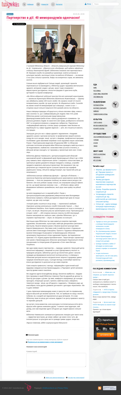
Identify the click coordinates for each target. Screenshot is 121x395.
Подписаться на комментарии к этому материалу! (45, 342)
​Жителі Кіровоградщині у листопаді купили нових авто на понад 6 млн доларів (106, 239)
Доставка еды (98, 97)
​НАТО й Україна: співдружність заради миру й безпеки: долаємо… (105, 292)
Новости (44, 4)
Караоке (96, 111)
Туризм (95, 140)
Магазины (96, 157)
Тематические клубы (100, 114)
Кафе (95, 88)
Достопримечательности (102, 137)
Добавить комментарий (40, 372)
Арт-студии (97, 160)
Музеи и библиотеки (100, 125)
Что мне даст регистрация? (76, 377)
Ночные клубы (98, 105)
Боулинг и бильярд (99, 108)
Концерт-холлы (98, 128)
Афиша (30, 4)
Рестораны (97, 91)
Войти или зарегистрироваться (55, 377)
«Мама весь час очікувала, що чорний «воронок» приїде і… (104, 275)
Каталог (59, 4)
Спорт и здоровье (99, 154)
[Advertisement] (106, 46)
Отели (95, 143)
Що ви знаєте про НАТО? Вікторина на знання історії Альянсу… (104, 304)
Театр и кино (97, 122)
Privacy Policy (63, 388)
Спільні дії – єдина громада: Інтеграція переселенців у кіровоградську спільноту (106, 206)
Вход (89, 4)
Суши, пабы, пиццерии (100, 94)
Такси (95, 146)
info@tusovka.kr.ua (49, 388)
